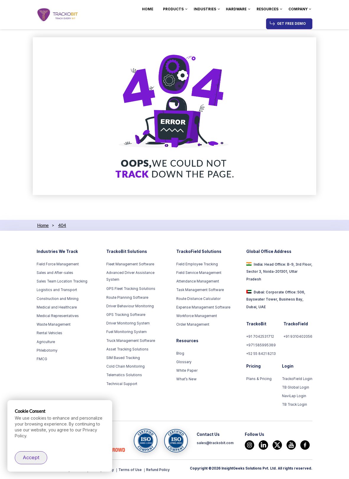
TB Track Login (294, 404)
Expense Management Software (203, 307)
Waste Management (54, 324)
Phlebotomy (47, 350)
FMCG (42, 359)
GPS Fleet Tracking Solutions (130, 289)
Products (173, 9)
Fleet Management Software (130, 264)
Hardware (236, 9)
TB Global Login (295, 387)
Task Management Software (200, 290)
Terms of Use (131, 470)
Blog (180, 353)
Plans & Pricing (259, 379)
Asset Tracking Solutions (127, 349)
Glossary (184, 362)
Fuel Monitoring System (126, 332)
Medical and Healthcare (57, 307)
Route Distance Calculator (198, 299)
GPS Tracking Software (125, 315)
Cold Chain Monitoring (125, 366)
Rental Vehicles (49, 333)
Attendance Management (197, 281)
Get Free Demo (291, 24)
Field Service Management (198, 273)
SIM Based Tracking (123, 358)
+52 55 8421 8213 (261, 354)
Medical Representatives (58, 316)
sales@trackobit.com (215, 443)
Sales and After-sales (55, 273)
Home (147, 9)
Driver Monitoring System (128, 323)
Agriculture (46, 342)
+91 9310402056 (297, 337)
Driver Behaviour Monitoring (130, 306)
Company (298, 9)
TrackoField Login (297, 379)
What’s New (186, 379)
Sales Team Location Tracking (62, 281)
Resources (267, 9)
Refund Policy (160, 470)
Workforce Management (196, 316)
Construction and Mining (58, 299)
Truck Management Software (130, 341)
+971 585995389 (261, 345)
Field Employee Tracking (197, 264)
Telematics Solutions (124, 375)
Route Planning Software (127, 297)
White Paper (186, 370)
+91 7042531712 (260, 337)
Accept (31, 457)
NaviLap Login (294, 396)
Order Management (192, 324)
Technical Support (121, 384)
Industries (205, 9)
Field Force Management (58, 264)
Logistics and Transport (57, 290)
